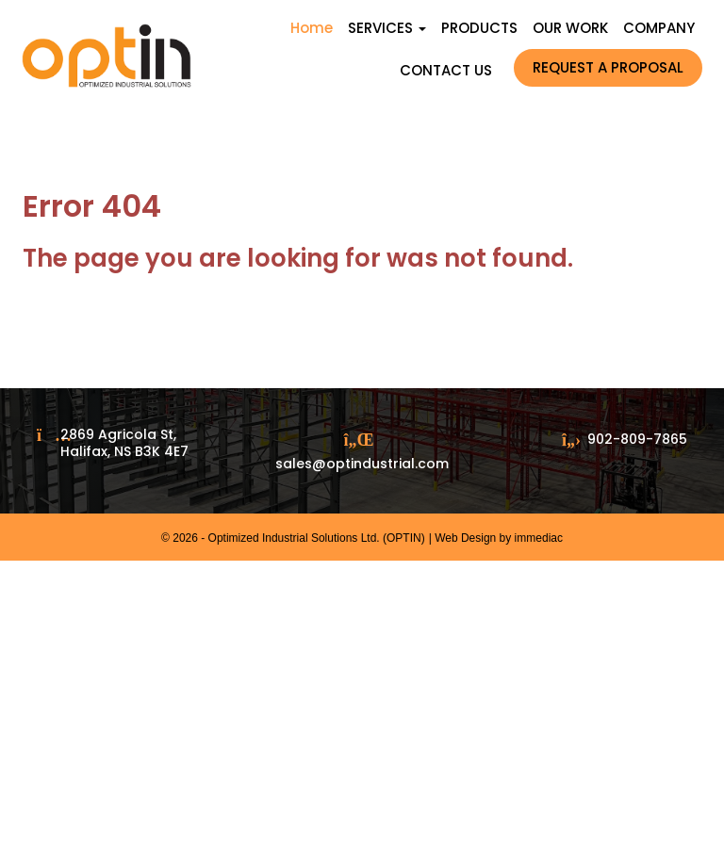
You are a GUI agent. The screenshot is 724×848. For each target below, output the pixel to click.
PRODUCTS (479, 28)
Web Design (465, 538)
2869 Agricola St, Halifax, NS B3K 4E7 (124, 443)
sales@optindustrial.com (362, 463)
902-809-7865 (637, 439)
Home (311, 28)
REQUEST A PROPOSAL (608, 67)
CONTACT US (446, 70)
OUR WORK (570, 28)
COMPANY (659, 28)
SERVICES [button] (387, 28)
